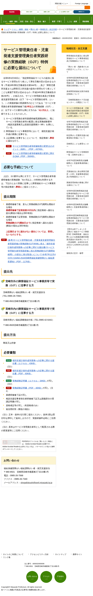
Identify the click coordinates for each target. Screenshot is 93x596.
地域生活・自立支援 (48, 29)
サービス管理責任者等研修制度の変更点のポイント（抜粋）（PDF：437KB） (33, 147)
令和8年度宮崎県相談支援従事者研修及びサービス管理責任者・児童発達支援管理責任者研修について (77, 82)
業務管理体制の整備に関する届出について (77, 184)
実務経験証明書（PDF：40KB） (27, 388)
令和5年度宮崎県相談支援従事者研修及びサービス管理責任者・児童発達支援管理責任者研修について (77, 219)
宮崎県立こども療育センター (77, 145)
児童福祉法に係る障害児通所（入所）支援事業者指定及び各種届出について (77, 174)
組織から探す (47, 11)
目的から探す (29, 11)
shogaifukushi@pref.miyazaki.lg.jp (36, 482)
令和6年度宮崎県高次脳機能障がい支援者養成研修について (77, 207)
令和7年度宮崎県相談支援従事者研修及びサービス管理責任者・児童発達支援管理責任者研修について (77, 126)
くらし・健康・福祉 (20, 29)
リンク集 (6, 557)
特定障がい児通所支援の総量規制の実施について (77, 136)
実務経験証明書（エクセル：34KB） (29, 381)
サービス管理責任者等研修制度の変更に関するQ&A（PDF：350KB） (33, 154)
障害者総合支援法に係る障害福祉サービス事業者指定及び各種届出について (77, 58)
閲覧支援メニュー (61, 3)
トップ (7, 29)
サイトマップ (60, 554)
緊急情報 (11, 12)
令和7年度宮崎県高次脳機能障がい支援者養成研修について (77, 163)
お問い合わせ (32, 576)
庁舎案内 (60, 576)
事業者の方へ (82, 11)
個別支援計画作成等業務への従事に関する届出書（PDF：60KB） (33, 372)
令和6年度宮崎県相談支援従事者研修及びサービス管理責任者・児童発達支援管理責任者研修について (77, 195)
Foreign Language (81, 3)
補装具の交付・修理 (74, 253)
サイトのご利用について (13, 554)
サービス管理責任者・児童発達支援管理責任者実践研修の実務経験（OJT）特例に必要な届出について (77, 112)
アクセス (46, 576)
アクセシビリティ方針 (39, 554)
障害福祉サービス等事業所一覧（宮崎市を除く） (77, 153)
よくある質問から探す (64, 11)
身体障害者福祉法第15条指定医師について (77, 92)
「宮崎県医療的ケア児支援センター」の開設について (77, 101)
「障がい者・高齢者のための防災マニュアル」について (77, 69)
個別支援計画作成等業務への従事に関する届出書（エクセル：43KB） (33, 362)
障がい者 (34, 29)
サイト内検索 (59, 7)
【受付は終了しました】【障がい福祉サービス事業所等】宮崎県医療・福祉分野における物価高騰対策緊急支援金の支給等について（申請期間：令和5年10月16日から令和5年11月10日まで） (77, 238)
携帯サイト (77, 554)
